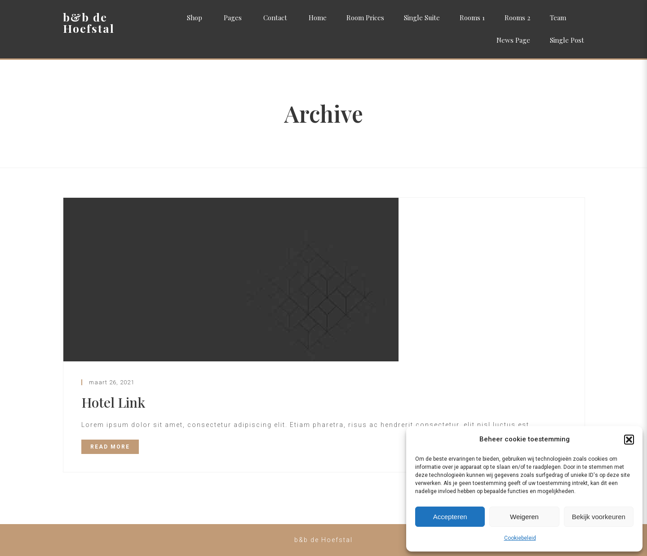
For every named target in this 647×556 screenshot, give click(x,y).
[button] (629, 439)
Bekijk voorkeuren (598, 516)
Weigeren (524, 516)
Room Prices (365, 17)
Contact (275, 17)
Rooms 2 (517, 17)
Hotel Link (113, 402)
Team (558, 17)
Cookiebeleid (520, 538)
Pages (233, 17)
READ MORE (110, 447)
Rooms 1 (472, 17)
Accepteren (450, 516)
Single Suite (422, 17)
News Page (513, 40)
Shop (194, 17)
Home (318, 17)
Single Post (567, 40)
